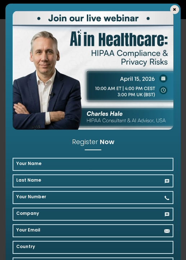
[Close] (174, 9)
